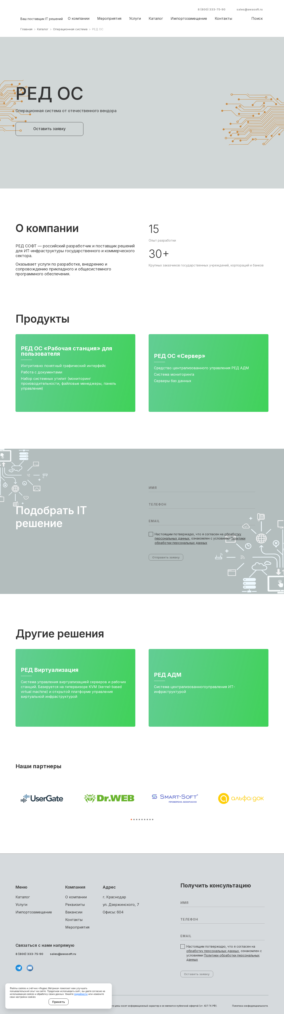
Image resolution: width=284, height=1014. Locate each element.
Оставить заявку (49, 129)
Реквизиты (75, 904)
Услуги (135, 18)
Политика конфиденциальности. (250, 1005)
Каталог (156, 18)
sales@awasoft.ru (250, 9)
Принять (58, 1002)
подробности (81, 994)
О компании (78, 18)
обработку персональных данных (212, 951)
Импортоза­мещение (189, 18)
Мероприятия (109, 18)
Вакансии (73, 912)
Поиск (257, 18)
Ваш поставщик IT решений (41, 19)
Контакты (223, 18)
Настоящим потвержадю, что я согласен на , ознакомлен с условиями (200, 538)
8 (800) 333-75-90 (211, 9)
